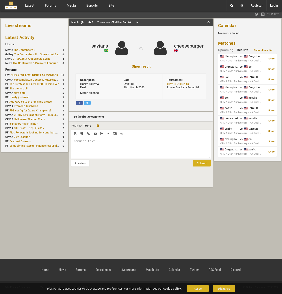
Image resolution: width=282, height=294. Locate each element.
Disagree (224, 288)
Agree (198, 288)
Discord (235, 270)
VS (141, 48)
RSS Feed (215, 270)
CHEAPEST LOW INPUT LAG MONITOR (34, 75)
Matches (227, 43)
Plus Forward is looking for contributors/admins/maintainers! (47, 132)
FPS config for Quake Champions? (30, 110)
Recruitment (103, 270)
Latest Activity (20, 37)
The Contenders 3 (24, 50)
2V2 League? (22, 137)
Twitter (194, 270)
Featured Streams (20, 141)
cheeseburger (189, 46)
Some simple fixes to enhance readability (34, 145)
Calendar (227, 25)
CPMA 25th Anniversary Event (31, 58)
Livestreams (128, 270)
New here (19, 92)
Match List (152, 270)
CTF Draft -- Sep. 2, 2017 (29, 128)
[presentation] (104, 179)
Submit (202, 166)
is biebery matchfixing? (23, 123)
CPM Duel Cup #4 (178, 84)
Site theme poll (18, 88)
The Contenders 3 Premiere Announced (37, 63)
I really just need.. (20, 97)
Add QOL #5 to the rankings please (30, 101)
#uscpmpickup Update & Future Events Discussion (45, 79)
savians (99, 46)
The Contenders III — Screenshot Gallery (38, 54)
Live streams (18, 25)
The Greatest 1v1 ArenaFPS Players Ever (34, 84)
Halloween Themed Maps (29, 119)
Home (9, 44)
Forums (11, 70)
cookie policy (172, 288)
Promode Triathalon (26, 106)
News (62, 270)
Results (243, 50)
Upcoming (226, 50)
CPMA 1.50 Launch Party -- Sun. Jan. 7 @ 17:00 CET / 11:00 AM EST (56, 114)
